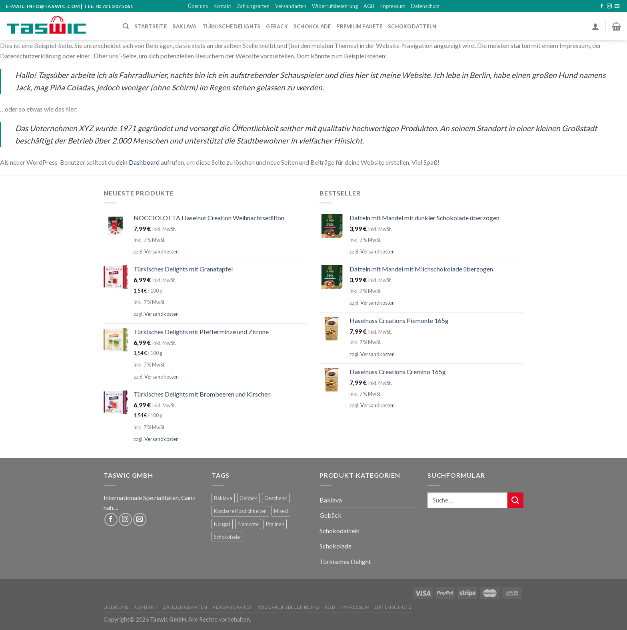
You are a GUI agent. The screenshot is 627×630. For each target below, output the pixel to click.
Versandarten (290, 6)
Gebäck (277, 26)
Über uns (198, 6)
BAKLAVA (184, 26)
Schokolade (335, 546)
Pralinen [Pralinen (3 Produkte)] (275, 524)
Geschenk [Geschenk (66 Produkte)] (275, 498)
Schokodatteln (412, 26)
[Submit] (515, 500)
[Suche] (126, 26)
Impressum (392, 6)
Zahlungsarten (253, 6)
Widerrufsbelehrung (335, 6)
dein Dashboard (138, 162)
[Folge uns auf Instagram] (609, 6)
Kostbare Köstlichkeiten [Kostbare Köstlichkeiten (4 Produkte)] (240, 511)
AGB (368, 6)
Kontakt (222, 6)
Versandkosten (161, 251)
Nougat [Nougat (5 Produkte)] (222, 524)
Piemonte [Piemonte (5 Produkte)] (248, 524)
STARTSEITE (150, 26)
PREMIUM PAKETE (359, 26)
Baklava (330, 500)
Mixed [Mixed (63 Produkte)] (281, 511)
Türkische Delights (231, 26)
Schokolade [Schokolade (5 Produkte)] (227, 537)
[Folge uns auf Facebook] (601, 6)
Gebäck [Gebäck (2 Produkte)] (248, 498)
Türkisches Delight (345, 561)
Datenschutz (425, 6)
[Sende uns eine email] (617, 6)
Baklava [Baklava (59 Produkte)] (223, 498)
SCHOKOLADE (312, 26)
